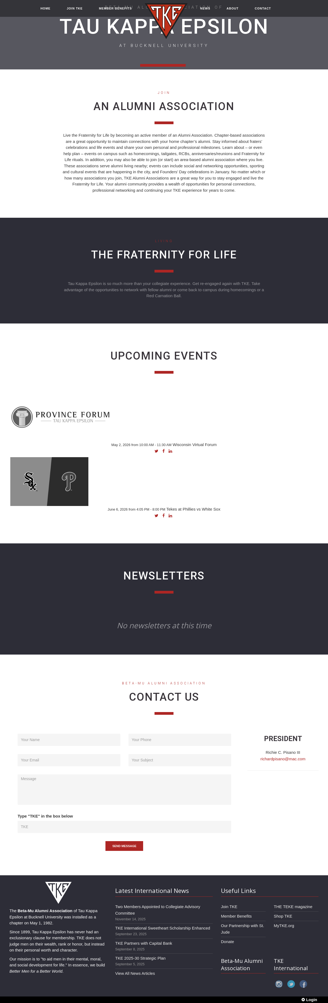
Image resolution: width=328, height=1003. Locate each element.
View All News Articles (135, 973)
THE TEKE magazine (293, 906)
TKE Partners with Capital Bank (143, 943)
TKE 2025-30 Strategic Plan (140, 958)
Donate (227, 941)
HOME (45, 11)
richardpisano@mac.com (283, 759)
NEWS (205, 11)
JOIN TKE (75, 11)
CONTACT (263, 11)
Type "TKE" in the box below (45, 816)
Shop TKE (283, 916)
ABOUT (233, 11)
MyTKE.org (284, 925)
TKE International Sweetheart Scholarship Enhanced (162, 928)
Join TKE (229, 906)
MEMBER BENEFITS (115, 11)
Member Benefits (236, 916)
